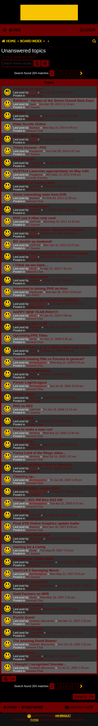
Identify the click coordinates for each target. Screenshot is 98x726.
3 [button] (64, 73)
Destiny (19, 112)
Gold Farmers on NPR (31, 594)
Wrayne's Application (30, 277)
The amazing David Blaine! (35, 641)
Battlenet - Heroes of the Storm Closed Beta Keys (53, 101)
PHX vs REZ (23, 406)
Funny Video (23, 418)
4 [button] (69, 73)
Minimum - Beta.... (28, 136)
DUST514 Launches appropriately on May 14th (51, 171)
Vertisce (34, 433)
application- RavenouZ (31, 535)
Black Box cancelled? (31, 582)
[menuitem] (14, 30)
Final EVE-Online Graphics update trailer (46, 523)
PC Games (33, 107)
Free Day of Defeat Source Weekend (42, 465)
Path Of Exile (23, 159)
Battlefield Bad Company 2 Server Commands (50, 253)
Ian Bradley (63, 716)
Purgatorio (36, 151)
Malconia (35, 327)
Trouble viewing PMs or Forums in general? (48, 359)
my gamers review (28, 606)
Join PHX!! (32, 283)
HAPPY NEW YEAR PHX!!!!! (35, 312)
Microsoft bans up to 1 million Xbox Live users (51, 347)
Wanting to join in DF (30, 324)
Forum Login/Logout (30, 382)
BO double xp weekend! (32, 241)
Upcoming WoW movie (31, 371)
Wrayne (34, 280)
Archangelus (38, 303)
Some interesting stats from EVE (39, 195)
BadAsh (34, 198)
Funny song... (24, 441)
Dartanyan (36, 292)
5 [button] (75, 73)
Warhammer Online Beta (33, 559)
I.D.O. (33, 92)
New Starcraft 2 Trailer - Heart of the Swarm (48, 230)
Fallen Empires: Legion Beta (36, 488)
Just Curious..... (26, 652)
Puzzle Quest (23, 617)
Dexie (33, 350)
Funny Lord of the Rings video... (39, 453)
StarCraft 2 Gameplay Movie (36, 570)
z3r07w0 (34, 186)
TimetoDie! (36, 632)
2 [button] (58, 73)
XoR (32, 421)
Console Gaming (36, 177)
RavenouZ (36, 538)
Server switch (24, 394)
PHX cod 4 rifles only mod (34, 218)
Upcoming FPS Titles (30, 335)
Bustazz (34, 115)
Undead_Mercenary (42, 562)
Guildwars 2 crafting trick (33, 183)
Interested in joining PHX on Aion (40, 288)
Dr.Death (35, 656)
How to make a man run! (33, 429)
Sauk (32, 104)
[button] (81, 73)
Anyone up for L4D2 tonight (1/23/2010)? (46, 300)
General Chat (34, 95)
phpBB (34, 720)
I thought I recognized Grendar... (39, 664)
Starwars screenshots (31, 206)
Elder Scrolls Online (29, 124)
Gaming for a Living (29, 547)
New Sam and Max (28, 629)
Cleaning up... (24, 476)
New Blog (21, 512)
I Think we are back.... (31, 265)
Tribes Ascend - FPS (29, 148)
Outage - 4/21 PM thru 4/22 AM (37, 500)
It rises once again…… (31, 89)
